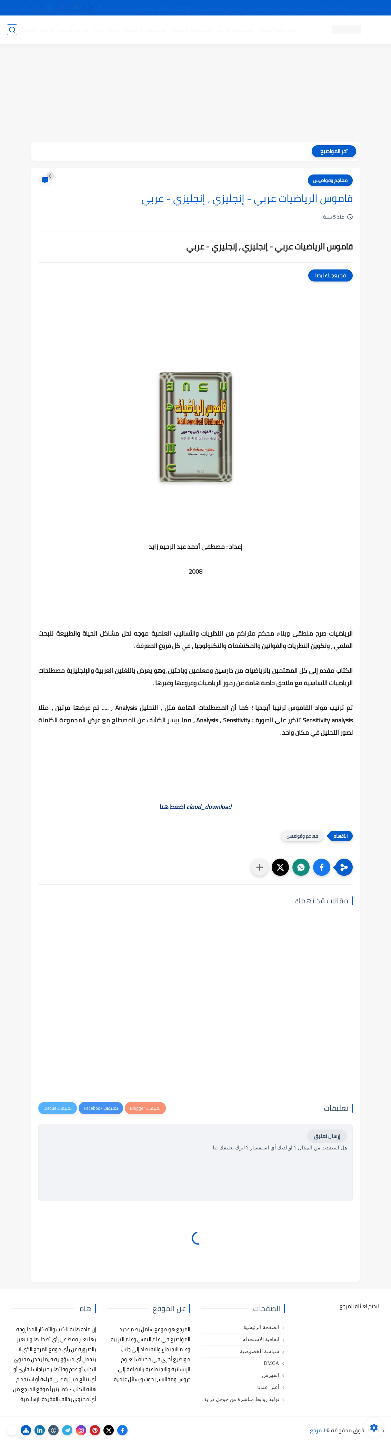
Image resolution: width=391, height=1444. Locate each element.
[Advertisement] (195, 94)
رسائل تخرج (106, 29)
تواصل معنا (370, 7)
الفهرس (270, 1375)
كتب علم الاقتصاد (145, 29)
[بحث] (12, 29)
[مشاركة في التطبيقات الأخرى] (259, 867)
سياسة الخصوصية (259, 1351)
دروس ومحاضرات (32, 29)
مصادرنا (261, 7)
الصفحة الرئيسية (261, 1327)
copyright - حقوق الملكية (166, 7)
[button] (321, 867)
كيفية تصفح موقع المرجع (324, 7)
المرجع (317, 1430)
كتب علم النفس (277, 29)
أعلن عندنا (268, 1387)
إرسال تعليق (327, 1136)
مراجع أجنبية (73, 29)
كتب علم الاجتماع (191, 29)
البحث (283, 7)
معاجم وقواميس (330, 180)
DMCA (271, 1363)
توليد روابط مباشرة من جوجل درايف (240, 1399)
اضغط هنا (195, 807)
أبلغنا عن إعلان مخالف (222, 7)
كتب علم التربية (235, 29)
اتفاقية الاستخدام (260, 1339)
